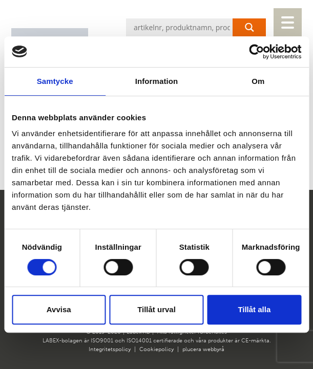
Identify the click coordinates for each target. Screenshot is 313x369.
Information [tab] (156, 81)
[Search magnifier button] (249, 27)
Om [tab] (258, 81)
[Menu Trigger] (288, 22)
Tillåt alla (254, 309)
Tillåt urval (156, 309)
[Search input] (198, 27)
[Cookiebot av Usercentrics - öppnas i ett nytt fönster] (256, 51)
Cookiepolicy (156, 349)
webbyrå (213, 349)
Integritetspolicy (110, 349)
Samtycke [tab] (55, 81)
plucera (191, 349)
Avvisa (59, 309)
